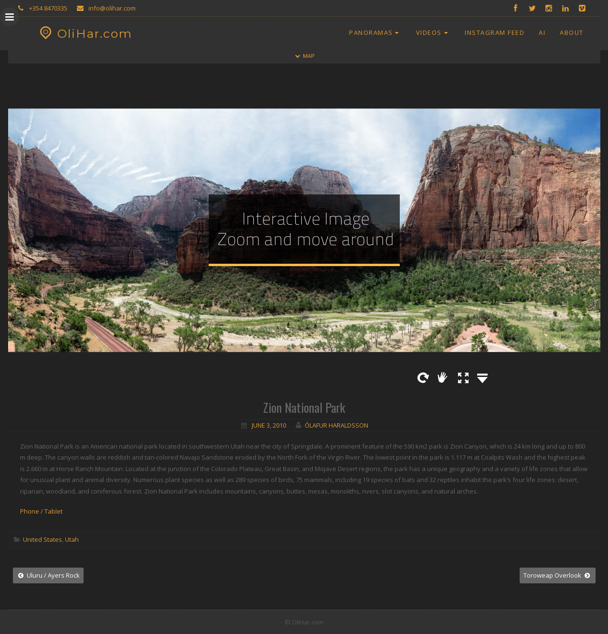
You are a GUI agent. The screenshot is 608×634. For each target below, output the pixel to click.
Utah (72, 539)
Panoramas (375, 32)
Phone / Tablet (41, 511)
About (572, 32)
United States (42, 539)
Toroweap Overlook (557, 575)
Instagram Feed (494, 32)
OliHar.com (85, 33)
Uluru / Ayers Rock (48, 575)
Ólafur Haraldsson (336, 425)
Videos (433, 32)
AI (542, 32)
